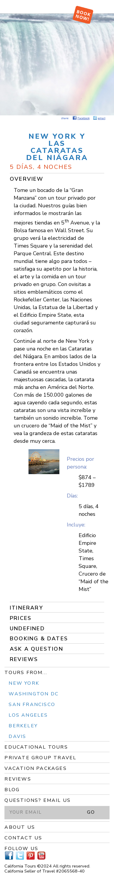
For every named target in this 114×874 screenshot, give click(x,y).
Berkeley (23, 726)
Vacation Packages (35, 768)
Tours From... (25, 672)
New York (24, 683)
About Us (19, 827)
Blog (12, 789)
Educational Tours (36, 747)
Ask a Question (36, 648)
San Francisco (32, 704)
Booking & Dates (39, 638)
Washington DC (33, 694)
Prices (20, 618)
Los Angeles (28, 715)
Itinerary (26, 607)
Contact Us (23, 838)
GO (91, 812)
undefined (27, 628)
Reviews (24, 659)
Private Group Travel (40, 758)
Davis (17, 736)
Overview (27, 178)
